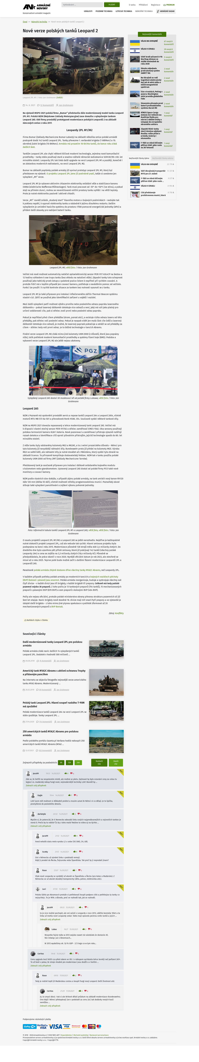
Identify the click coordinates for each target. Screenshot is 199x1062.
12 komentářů (47, 105)
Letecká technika (124, 11)
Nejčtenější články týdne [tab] (139, 158)
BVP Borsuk (57, 606)
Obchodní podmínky (80, 1035)
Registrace (155, 5)
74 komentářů (45, 661)
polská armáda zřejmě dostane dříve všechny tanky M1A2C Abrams (67, 570)
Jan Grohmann (66, 105)
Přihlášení (143, 5)
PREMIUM (170, 5)
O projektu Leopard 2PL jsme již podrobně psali (70, 173)
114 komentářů (45, 722)
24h (78, 762)
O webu (132, 5)
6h (61, 762)
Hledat (112, 4)
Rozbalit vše (99, 762)
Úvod (25, 22)
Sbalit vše (115, 762)
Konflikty (119, 613)
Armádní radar (167, 11)
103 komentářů (45, 750)
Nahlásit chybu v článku (37, 620)
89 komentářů (45, 690)
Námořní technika (144, 11)
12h (69, 762)
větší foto (70, 267)
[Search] (82, 4)
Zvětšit (59, 97)
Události (88, 11)
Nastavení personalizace (99, 1035)
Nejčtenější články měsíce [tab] (162, 158)
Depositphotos (66, 1035)
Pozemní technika (104, 11)
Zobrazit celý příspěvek (36, 785)
